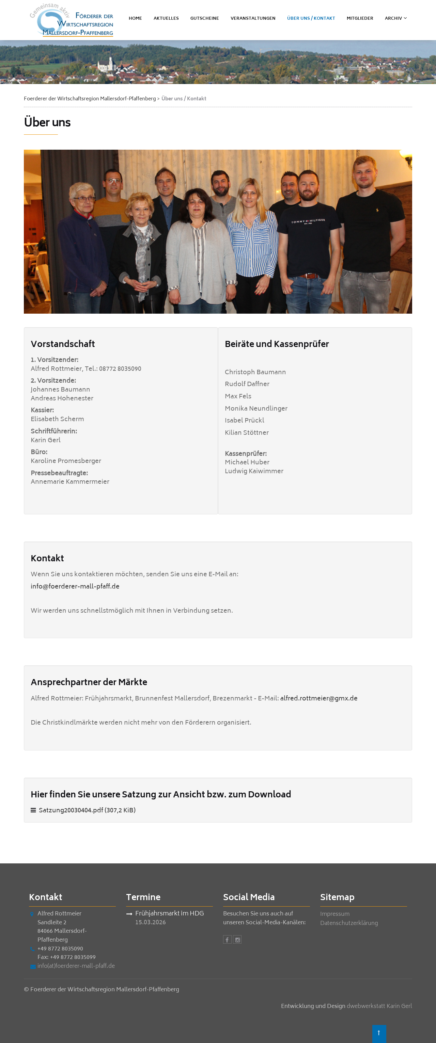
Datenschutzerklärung (349, 924)
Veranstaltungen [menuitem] (253, 18)
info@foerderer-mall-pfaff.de (75, 587)
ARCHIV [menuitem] (393, 18)
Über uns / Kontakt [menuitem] (311, 18)
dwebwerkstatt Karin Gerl (379, 1006)
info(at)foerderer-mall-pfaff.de (76, 966)
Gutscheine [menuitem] (204, 18)
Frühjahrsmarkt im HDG (169, 914)
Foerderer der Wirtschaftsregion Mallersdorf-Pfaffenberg (90, 99)
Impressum (334, 915)
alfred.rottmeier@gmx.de (319, 699)
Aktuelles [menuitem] (166, 18)
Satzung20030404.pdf (87, 811)
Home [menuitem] (135, 18)
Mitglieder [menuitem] (360, 18)
